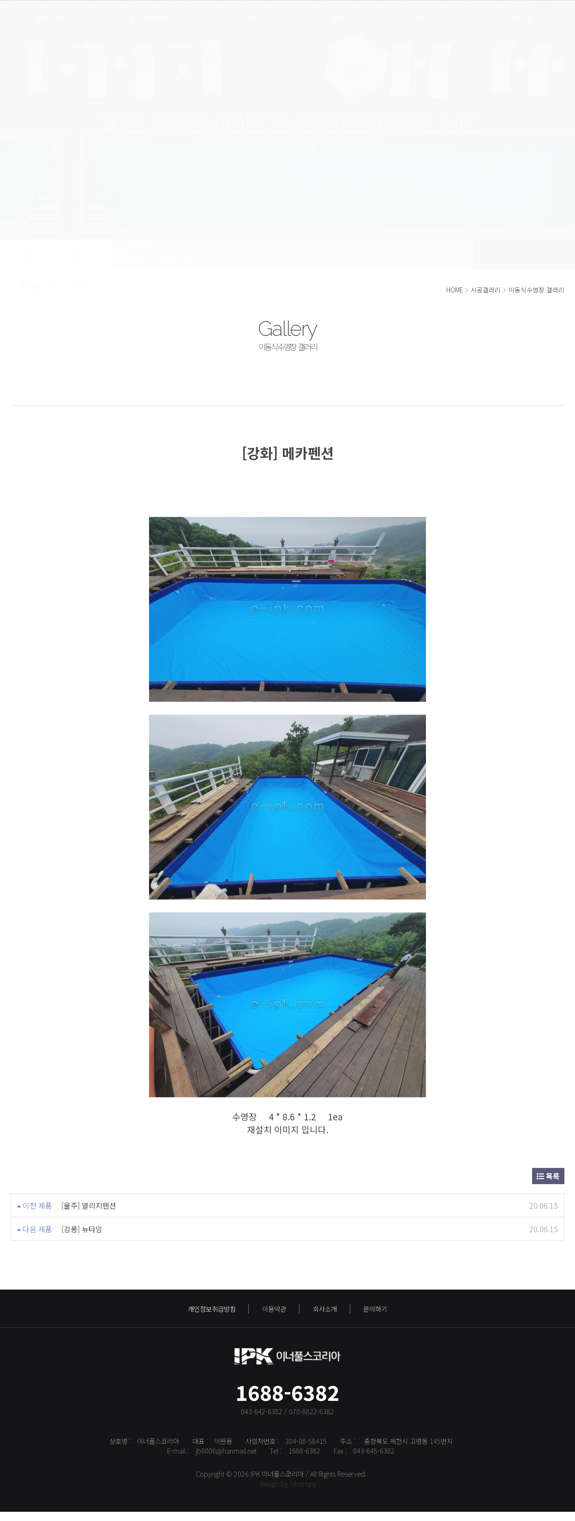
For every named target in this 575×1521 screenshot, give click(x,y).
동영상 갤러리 (429, 263)
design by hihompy (287, 1492)
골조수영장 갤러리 (165, 263)
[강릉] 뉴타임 (81, 1220)
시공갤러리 (333, 17)
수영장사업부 (57, 17)
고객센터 (426, 17)
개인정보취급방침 (212, 1313)
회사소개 (518, 17)
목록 (548, 1167)
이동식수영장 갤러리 (56, 263)
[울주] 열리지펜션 (88, 1197)
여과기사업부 (149, 17)
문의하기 (375, 1313)
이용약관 (274, 1313)
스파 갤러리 (345, 263)
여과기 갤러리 (261, 263)
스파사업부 (241, 17)
